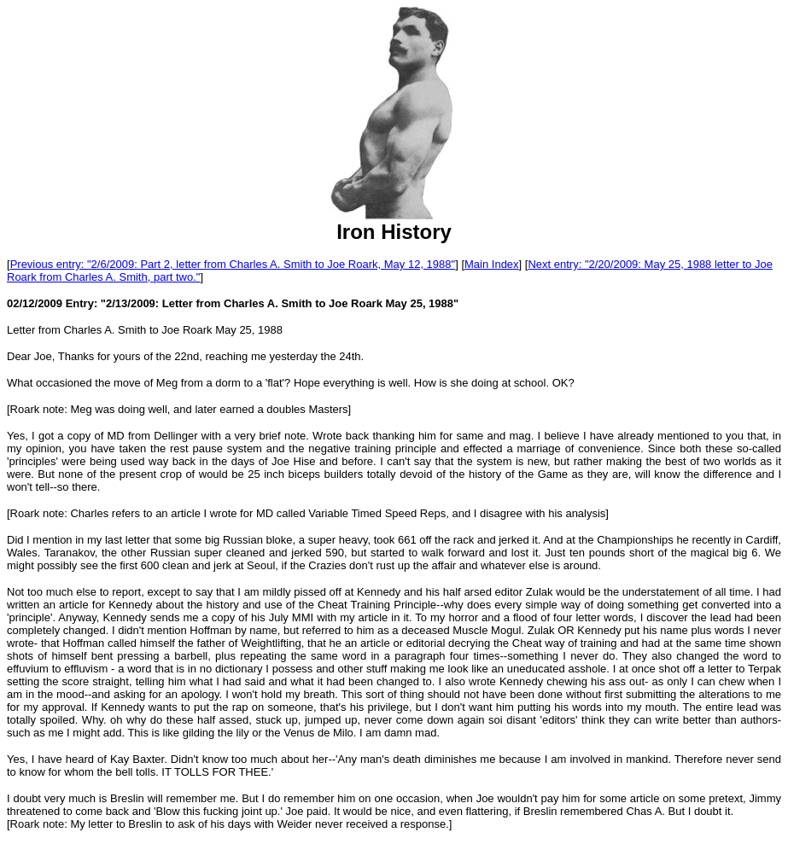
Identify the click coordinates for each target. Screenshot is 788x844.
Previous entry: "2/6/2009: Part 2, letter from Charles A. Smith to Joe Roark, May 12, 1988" (233, 264)
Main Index (491, 264)
